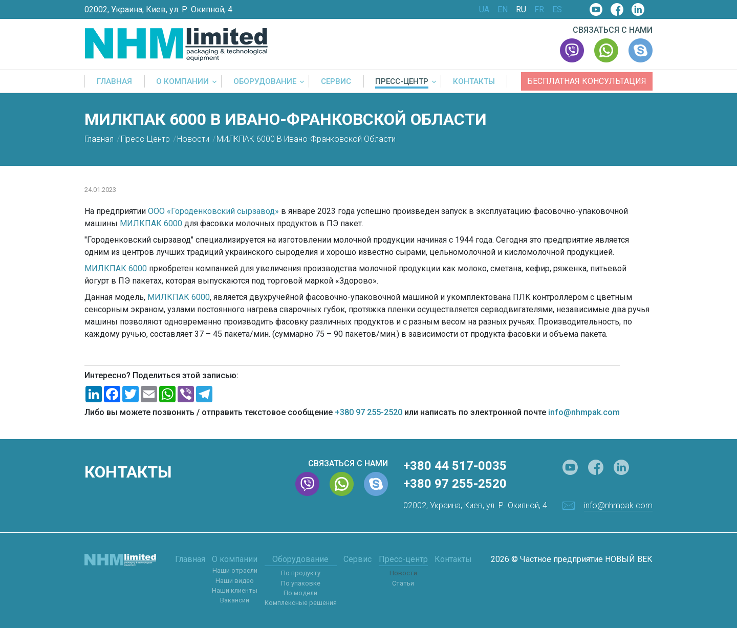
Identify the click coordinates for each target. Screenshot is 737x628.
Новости (403, 573)
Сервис (336, 82)
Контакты (474, 82)
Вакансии (234, 600)
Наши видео (234, 580)
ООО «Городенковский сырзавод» (213, 211)
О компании (182, 82)
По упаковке (300, 583)
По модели (300, 593)
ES (557, 10)
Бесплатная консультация (586, 81)
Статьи (403, 583)
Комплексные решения (301, 603)
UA (484, 10)
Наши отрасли (234, 570)
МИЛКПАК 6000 (151, 223)
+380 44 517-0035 (455, 466)
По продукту (300, 573)
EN (502, 10)
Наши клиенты (234, 590)
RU (521, 10)
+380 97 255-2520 (368, 412)
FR (539, 10)
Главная (114, 82)
